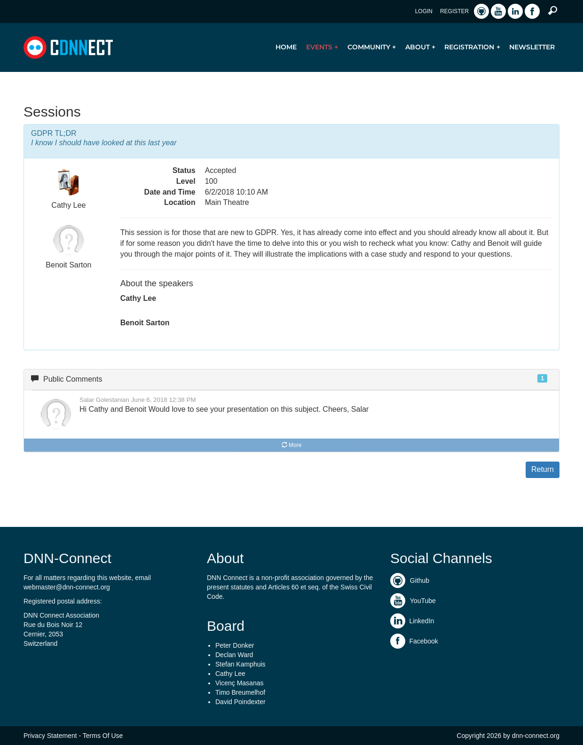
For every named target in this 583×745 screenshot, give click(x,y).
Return (542, 469)
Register (454, 11)
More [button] (292, 445)
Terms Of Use (103, 735)
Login (424, 11)
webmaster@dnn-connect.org (67, 587)
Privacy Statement (50, 735)
